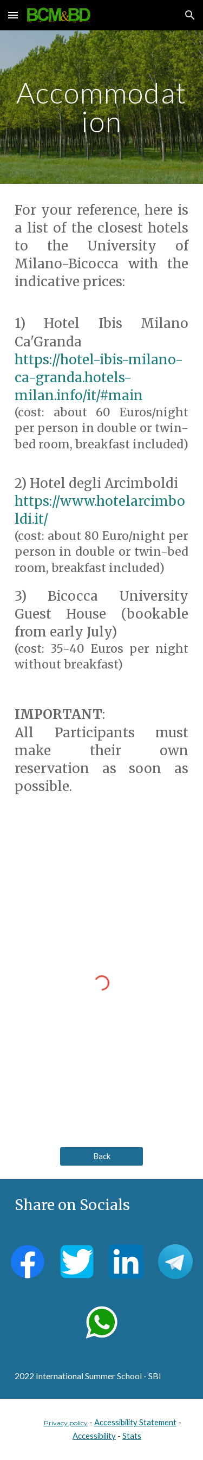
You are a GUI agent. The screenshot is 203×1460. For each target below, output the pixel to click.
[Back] (101, 1156)
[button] (13, 15)
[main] (101, 107)
